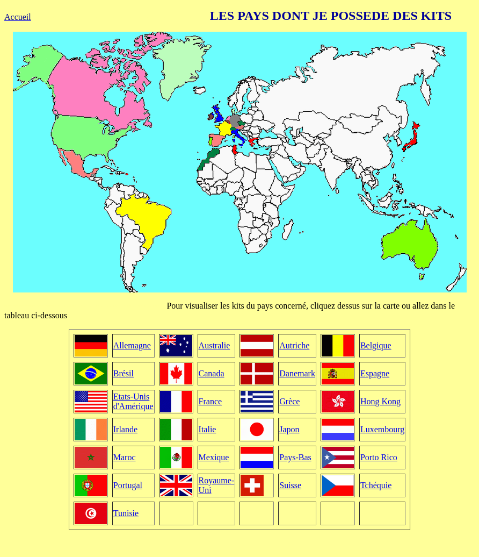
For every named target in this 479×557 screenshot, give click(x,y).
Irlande (125, 429)
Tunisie (126, 513)
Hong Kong (380, 401)
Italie (207, 429)
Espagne (374, 373)
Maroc (124, 457)
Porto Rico (378, 457)
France (210, 401)
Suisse (290, 485)
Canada (211, 373)
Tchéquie (375, 485)
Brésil (123, 373)
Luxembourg (382, 429)
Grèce (289, 401)
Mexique (214, 457)
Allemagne (132, 345)
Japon (289, 429)
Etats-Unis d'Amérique (133, 401)
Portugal (127, 485)
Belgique (375, 345)
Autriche (294, 345)
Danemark (297, 373)
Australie (214, 345)
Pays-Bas (295, 457)
